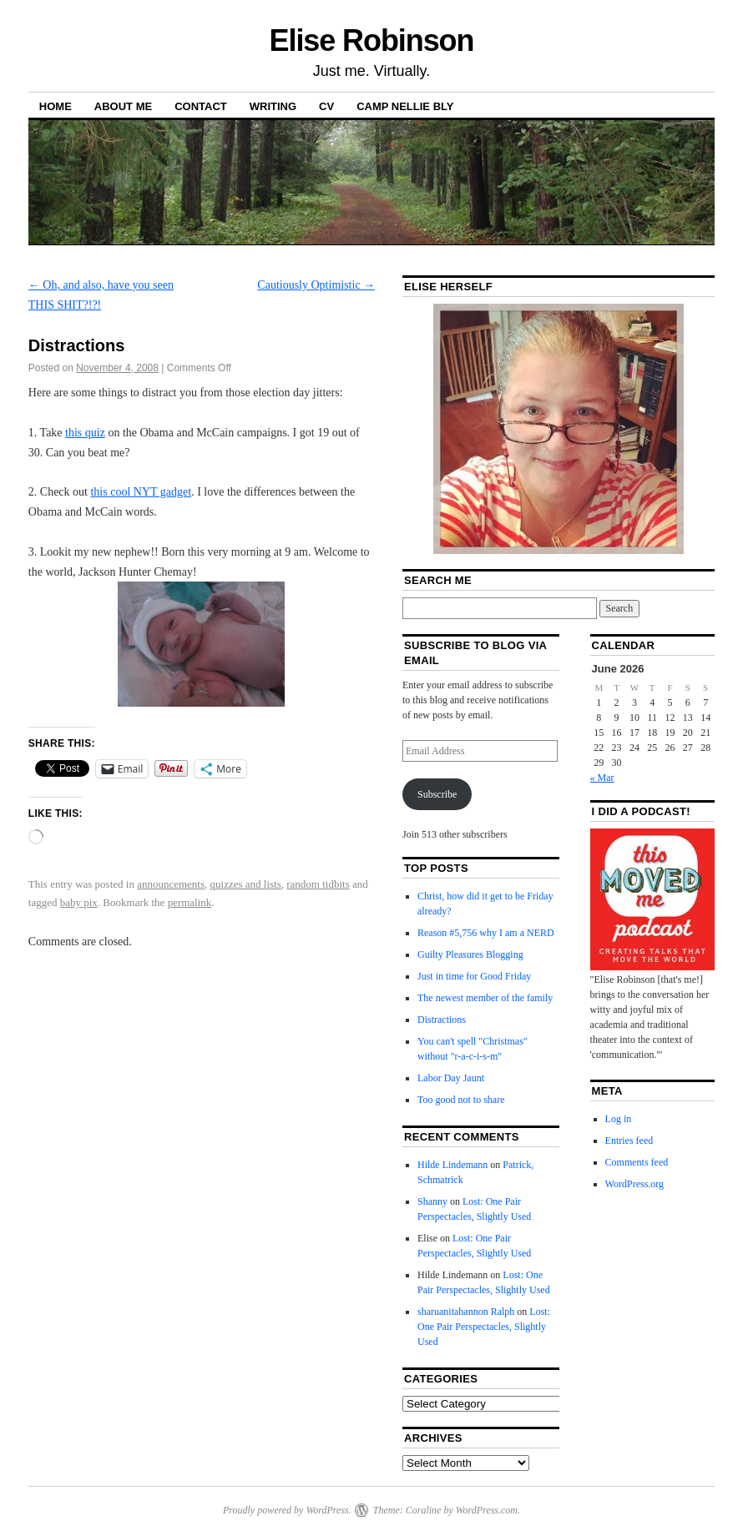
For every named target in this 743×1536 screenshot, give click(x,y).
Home (55, 106)
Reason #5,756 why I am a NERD (485, 933)
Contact (200, 106)
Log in (618, 1119)
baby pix (79, 902)
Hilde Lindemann (452, 1165)
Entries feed (629, 1140)
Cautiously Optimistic (316, 285)
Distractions (441, 1019)
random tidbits (317, 884)
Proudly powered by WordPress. (287, 1510)
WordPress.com (487, 1510)
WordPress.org (634, 1184)
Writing (273, 106)
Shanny (432, 1201)
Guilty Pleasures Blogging (470, 954)
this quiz (85, 432)
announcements (171, 884)
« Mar (602, 777)
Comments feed (637, 1162)
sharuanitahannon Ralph (465, 1311)
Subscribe (437, 794)
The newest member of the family (485, 998)
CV (326, 106)
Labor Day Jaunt (450, 1078)
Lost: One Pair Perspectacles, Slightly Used (483, 1326)
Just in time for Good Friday (474, 976)
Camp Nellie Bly (404, 106)
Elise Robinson (372, 40)
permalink (190, 902)
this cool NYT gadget (140, 492)
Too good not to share (460, 1099)
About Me (123, 106)
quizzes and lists (245, 884)
